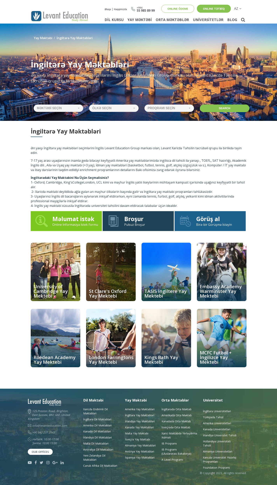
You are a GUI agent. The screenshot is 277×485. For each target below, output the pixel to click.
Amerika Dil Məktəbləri (97, 425)
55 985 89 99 (146, 9)
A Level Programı (172, 459)
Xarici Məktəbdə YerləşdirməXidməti (179, 435)
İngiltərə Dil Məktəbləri (97, 419)
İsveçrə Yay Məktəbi (137, 439)
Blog (232, 19)
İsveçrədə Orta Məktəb (176, 427)
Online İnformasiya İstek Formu (66, 221)
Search (224, 108)
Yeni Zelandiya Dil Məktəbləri (94, 457)
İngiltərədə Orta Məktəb (176, 409)
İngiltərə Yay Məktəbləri (75, 38)
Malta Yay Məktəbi (136, 433)
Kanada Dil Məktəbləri (97, 431)
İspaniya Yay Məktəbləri (140, 457)
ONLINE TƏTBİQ (214, 9)
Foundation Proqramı (216, 467)
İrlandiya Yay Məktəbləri (140, 421)
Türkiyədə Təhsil (213, 417)
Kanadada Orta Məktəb (176, 421)
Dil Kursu (114, 19)
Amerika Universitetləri (217, 423)
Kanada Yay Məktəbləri (139, 427)
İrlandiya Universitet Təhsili (219, 435)
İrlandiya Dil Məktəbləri (97, 437)
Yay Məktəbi (140, 19)
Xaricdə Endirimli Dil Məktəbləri (95, 411)
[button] (58, 108)
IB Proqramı (169, 443)
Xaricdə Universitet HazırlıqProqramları (219, 459)
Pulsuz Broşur (138, 221)
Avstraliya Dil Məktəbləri (98, 449)
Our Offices (40, 452)
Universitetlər (208, 19)
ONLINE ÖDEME (177, 9)
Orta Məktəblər (172, 19)
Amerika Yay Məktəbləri (140, 409)
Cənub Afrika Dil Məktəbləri (100, 465)
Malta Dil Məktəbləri (95, 443)
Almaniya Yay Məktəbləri (140, 445)
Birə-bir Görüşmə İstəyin (210, 221)
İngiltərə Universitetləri (217, 411)
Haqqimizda (120, 9)
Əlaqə (108, 9)
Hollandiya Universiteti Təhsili (217, 443)
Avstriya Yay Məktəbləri (139, 451)
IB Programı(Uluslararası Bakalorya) (176, 451)
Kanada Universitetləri (216, 429)
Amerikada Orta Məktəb (177, 415)
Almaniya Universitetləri (217, 451)
